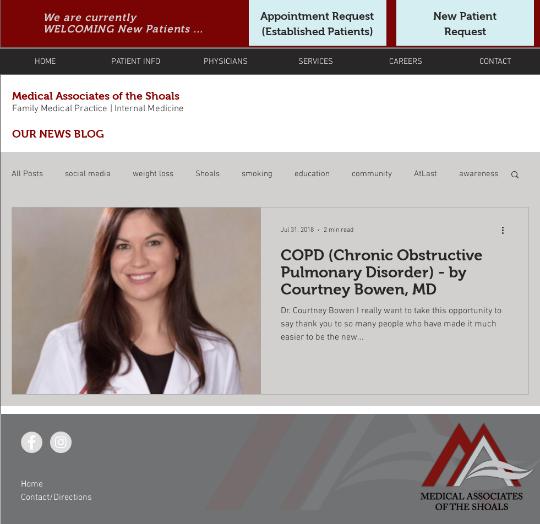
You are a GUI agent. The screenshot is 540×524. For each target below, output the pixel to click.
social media (88, 174)
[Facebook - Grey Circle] (31, 442)
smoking (257, 174)
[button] (515, 175)
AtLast (425, 174)
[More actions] (507, 230)
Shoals (207, 174)
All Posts (27, 174)
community (372, 174)
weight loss (153, 174)
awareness (478, 174)
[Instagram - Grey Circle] (61, 442)
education (312, 174)
